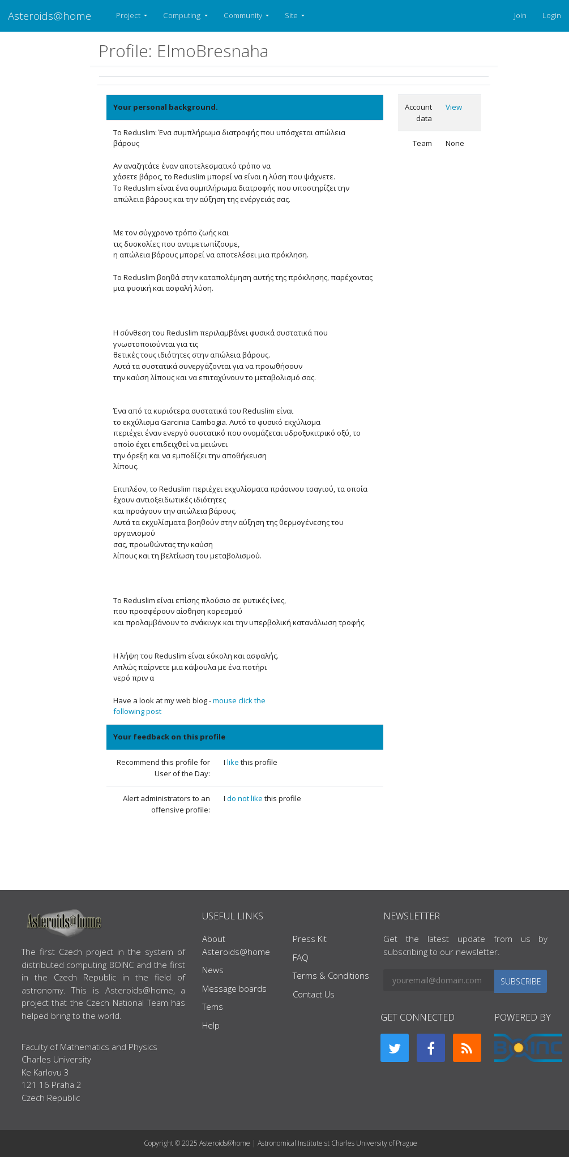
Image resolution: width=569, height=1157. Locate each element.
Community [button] (244, 15)
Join (520, 15)
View (454, 107)
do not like (245, 798)
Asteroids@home (49, 15)
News (213, 969)
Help (211, 1025)
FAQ (301, 957)
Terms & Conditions (331, 975)
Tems (212, 1006)
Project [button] (129, 15)
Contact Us (314, 994)
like (234, 762)
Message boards (234, 988)
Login (551, 15)
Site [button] (292, 15)
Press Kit (310, 938)
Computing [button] (182, 15)
